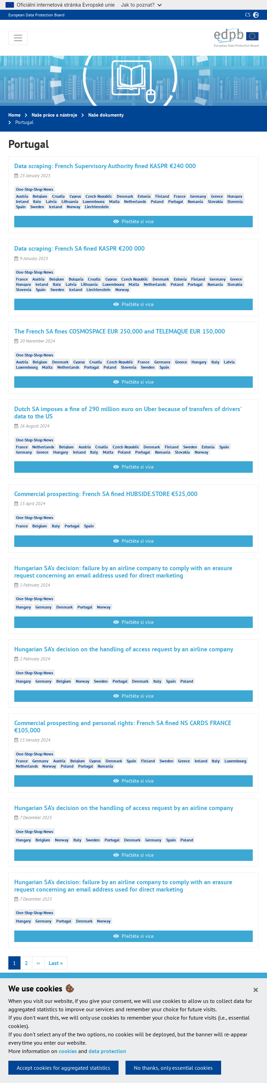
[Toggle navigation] (18, 38)
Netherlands (135, 201)
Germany (198, 195)
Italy (37, 201)
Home (14, 115)
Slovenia (235, 201)
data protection (107, 1050)
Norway (73, 206)
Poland (157, 201)
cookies (68, 1050)
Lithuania (70, 201)
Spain (21, 206)
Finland (162, 195)
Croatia (58, 195)
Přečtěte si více (133, 221)
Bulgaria (76, 278)
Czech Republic (99, 195)
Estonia (144, 195)
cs (247, 14)
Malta (114, 201)
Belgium (40, 195)
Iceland (55, 206)
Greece (217, 195)
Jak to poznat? (141, 5)
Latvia (51, 201)
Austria (22, 195)
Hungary (234, 195)
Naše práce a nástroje (54, 115)
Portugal (175, 201)
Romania (195, 201)
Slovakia (215, 201)
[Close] (256, 989)
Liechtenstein (97, 206)
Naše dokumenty (106, 115)
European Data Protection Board (36, 14)
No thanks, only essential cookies (173, 1067)
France (180, 195)
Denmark (125, 195)
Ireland (22, 201)
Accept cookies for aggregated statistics (63, 1067)
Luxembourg (93, 201)
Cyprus (75, 195)
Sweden (37, 206)
